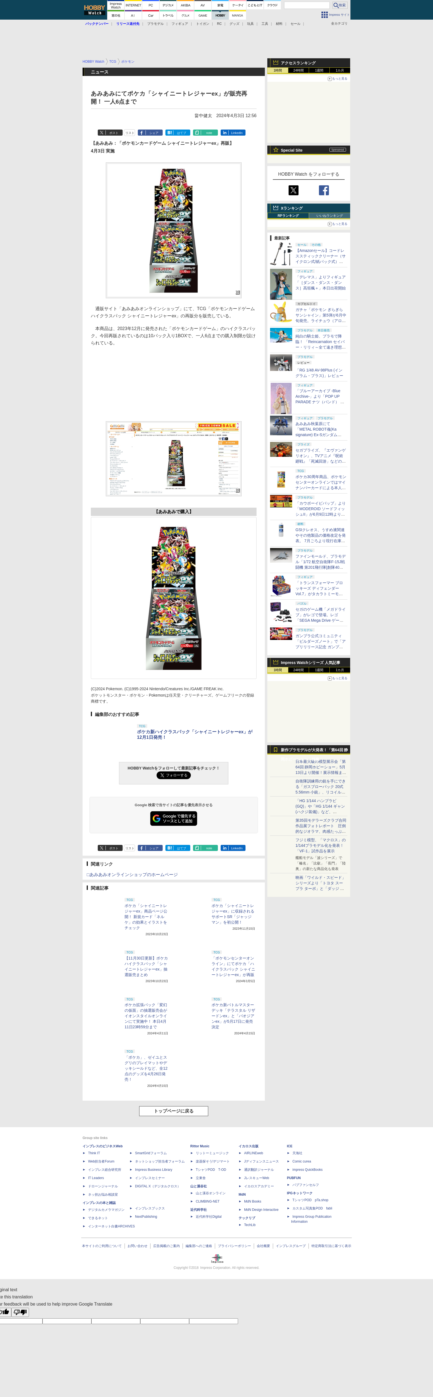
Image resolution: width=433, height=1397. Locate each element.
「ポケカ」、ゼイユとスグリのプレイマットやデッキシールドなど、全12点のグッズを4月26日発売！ (146, 1068)
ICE (289, 1146)
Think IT (94, 1153)
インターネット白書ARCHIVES (111, 1226)
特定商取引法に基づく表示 (331, 1246)
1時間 (278, 70)
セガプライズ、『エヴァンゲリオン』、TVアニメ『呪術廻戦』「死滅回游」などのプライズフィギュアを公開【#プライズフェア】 (320, 461)
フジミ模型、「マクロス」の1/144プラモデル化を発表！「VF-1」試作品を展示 (320, 845)
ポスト (113, 133)
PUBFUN (294, 1178)
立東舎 (201, 1178)
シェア (154, 133)
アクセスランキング (298, 63)
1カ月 (340, 70)
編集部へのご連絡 (199, 1246)
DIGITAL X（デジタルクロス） (158, 1186)
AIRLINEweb (253, 1153)
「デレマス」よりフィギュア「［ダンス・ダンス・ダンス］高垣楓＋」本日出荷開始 (320, 282)
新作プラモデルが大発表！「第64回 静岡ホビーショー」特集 (314, 751)
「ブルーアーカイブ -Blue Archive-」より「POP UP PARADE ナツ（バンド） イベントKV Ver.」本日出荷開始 (319, 402)
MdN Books (252, 1201)
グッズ (234, 24)
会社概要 (263, 1246)
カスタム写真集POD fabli (312, 1208)
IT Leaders (96, 1178)
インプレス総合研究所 (104, 1170)
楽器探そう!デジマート (213, 1161)
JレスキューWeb (256, 1178)
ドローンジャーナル (103, 1186)
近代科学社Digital (208, 1217)
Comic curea (301, 1161)
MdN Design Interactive (261, 1210)
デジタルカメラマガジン (106, 1210)
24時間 (298, 70)
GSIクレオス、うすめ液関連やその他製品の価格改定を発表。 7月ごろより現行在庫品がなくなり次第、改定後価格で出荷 (320, 541)
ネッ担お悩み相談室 (103, 1194)
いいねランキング (329, 216)
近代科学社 (198, 1210)
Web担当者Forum (101, 1161)
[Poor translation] (20, 1312)
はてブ (181, 133)
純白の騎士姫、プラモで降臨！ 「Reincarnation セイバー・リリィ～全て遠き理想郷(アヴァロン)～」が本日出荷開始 (320, 347)
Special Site (292, 150)
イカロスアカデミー (259, 1186)
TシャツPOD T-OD (211, 1170)
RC (219, 24)
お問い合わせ (137, 1246)
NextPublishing (146, 1217)
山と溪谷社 (198, 1186)
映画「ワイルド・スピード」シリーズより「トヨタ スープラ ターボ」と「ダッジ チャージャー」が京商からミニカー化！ (320, 888)
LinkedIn (237, 133)
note (209, 133)
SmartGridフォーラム (151, 1153)
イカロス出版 (248, 1146)
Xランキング (292, 208)
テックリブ (247, 1218)
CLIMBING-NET (208, 1201)
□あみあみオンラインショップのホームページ (132, 874)
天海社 (297, 1153)
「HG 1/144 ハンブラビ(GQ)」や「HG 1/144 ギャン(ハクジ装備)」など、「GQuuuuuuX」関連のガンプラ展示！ (320, 811)
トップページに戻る (174, 1111)
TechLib (249, 1225)
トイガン (202, 24)
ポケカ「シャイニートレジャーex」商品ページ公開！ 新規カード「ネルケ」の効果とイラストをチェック (146, 916)
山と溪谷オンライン (211, 1193)
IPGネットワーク (300, 1193)
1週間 (319, 70)
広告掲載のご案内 (166, 1246)
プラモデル (155, 24)
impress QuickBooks (307, 1170)
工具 (265, 24)
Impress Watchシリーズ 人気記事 (310, 662)
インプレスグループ (291, 1246)
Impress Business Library (153, 1170)
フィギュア (179, 24)
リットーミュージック (212, 1153)
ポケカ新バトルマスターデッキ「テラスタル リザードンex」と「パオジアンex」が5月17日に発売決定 (233, 1016)
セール (295, 24)
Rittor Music (199, 1146)
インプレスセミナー (150, 1178)
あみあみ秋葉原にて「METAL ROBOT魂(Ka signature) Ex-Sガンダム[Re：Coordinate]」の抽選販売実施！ (320, 434)
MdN (242, 1194)
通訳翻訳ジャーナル (259, 1170)
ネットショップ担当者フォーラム (160, 1161)
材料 (279, 24)
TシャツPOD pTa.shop (310, 1200)
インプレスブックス (150, 1208)
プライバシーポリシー (234, 1246)
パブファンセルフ (305, 1185)
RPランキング (288, 216)
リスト (129, 133)
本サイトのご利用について (102, 1246)
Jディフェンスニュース (261, 1161)
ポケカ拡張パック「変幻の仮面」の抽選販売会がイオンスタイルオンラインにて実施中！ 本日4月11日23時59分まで (146, 1016)
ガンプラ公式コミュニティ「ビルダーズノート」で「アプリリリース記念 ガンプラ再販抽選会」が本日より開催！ (320, 647)
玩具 (250, 24)
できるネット (98, 1218)
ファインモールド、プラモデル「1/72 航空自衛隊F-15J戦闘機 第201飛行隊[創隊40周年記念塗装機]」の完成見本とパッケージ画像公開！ (320, 567)
